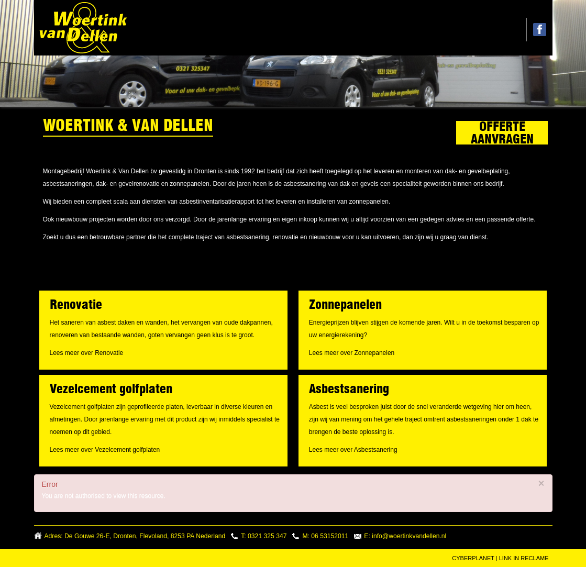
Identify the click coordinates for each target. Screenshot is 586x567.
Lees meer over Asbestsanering (353, 449)
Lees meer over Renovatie (87, 353)
